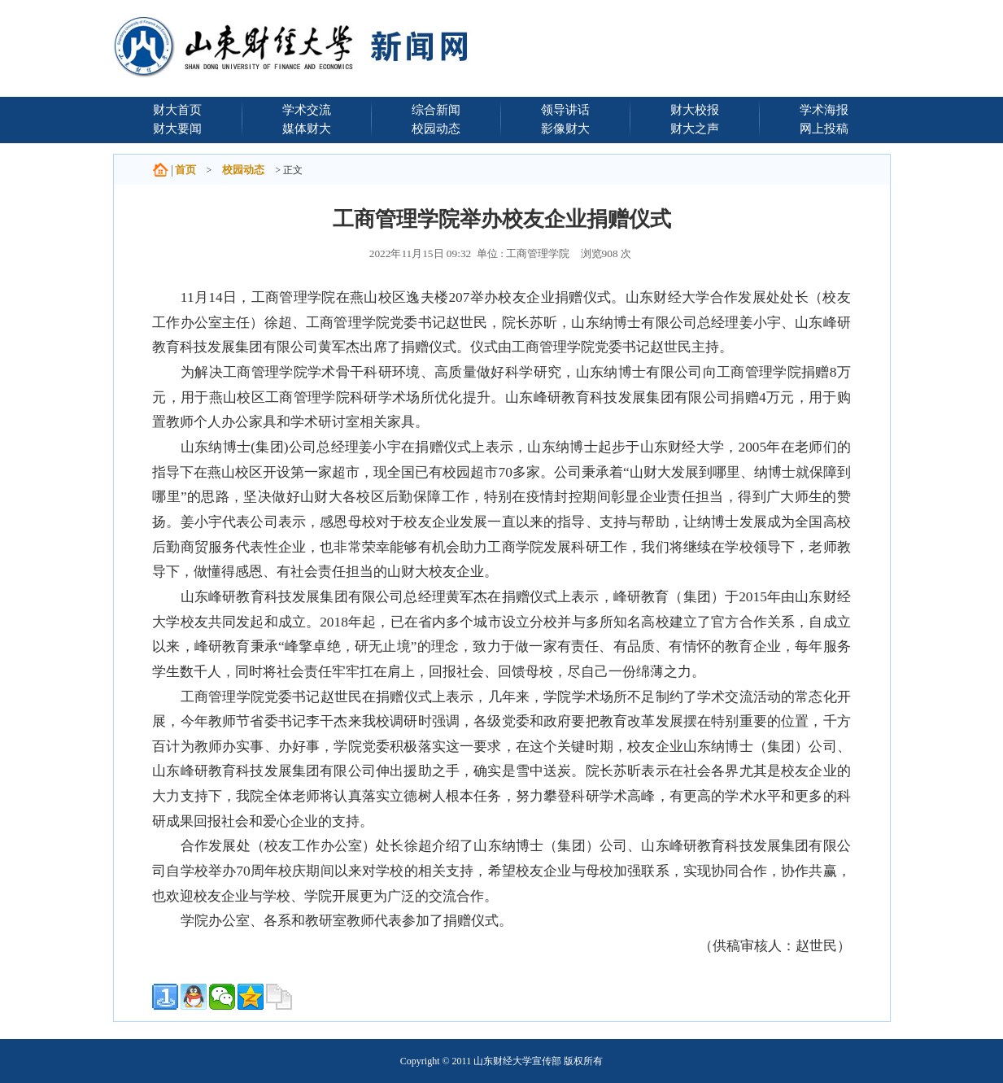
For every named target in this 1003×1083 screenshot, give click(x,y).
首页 (185, 170)
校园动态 (436, 128)
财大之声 (694, 128)
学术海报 (824, 109)
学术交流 (306, 109)
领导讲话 (565, 109)
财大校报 (694, 109)
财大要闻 (177, 128)
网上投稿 (824, 128)
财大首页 (177, 109)
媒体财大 (306, 128)
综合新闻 (436, 109)
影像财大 (565, 128)
